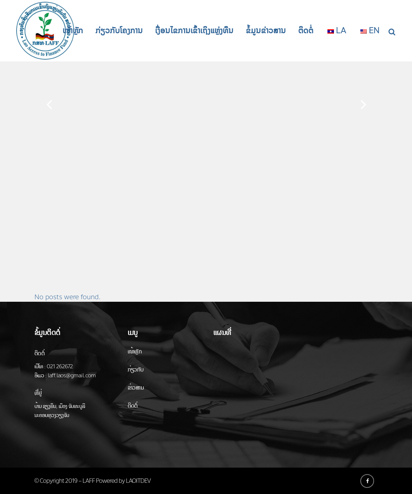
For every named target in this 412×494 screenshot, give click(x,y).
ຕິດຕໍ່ (133, 405)
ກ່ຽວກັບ (136, 369)
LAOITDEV (138, 480)
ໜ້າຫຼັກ (135, 351)
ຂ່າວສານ (136, 387)
